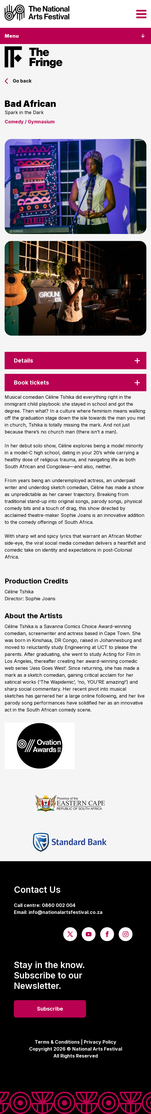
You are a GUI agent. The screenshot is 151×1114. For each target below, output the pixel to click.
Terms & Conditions (57, 1042)
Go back (18, 81)
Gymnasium (41, 122)
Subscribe (50, 1009)
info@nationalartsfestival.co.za (65, 912)
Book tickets (31, 382)
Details (23, 360)
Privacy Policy (100, 1042)
